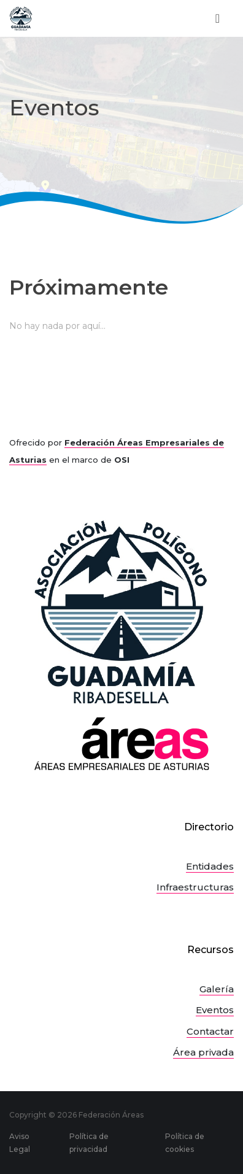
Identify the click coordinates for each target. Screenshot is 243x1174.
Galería (216, 989)
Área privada (203, 1052)
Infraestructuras (195, 887)
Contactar (210, 1031)
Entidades (210, 866)
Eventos (215, 1010)
